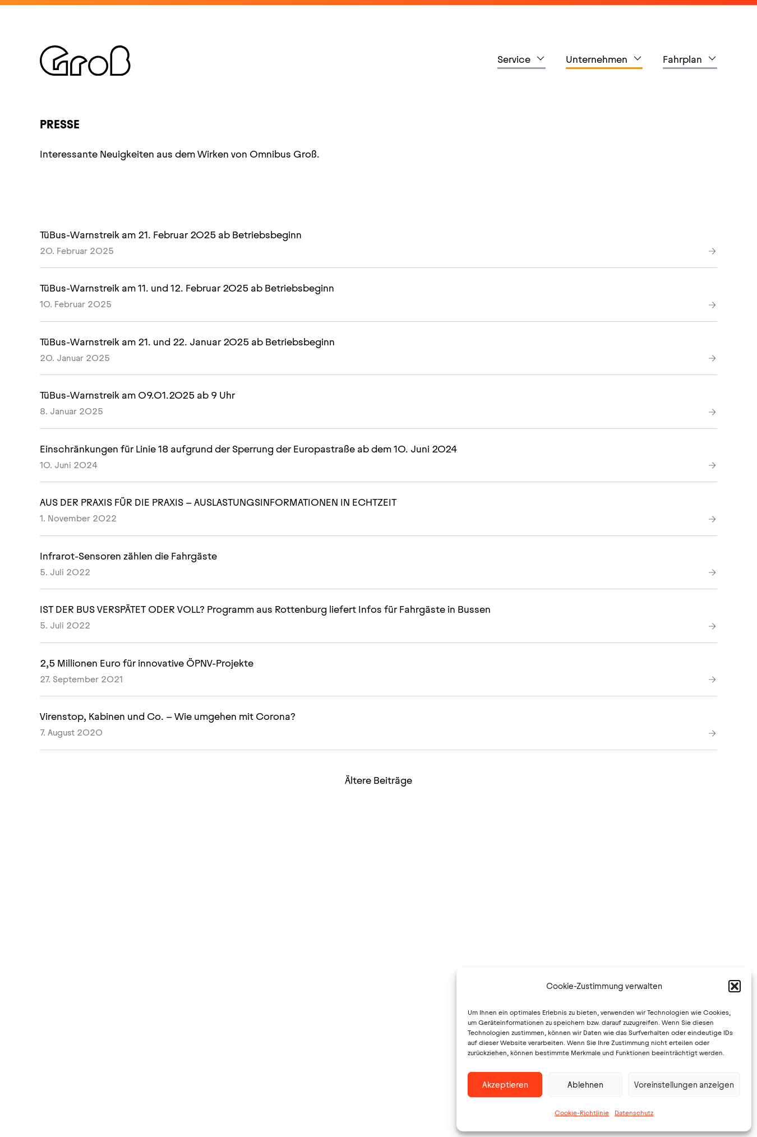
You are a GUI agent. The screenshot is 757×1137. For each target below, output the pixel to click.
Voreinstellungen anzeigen (684, 1085)
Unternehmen (596, 59)
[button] (734, 986)
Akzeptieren (505, 1085)
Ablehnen (585, 1085)
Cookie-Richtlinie (582, 1113)
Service (513, 59)
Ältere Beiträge (378, 780)
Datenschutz (634, 1113)
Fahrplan (682, 59)
